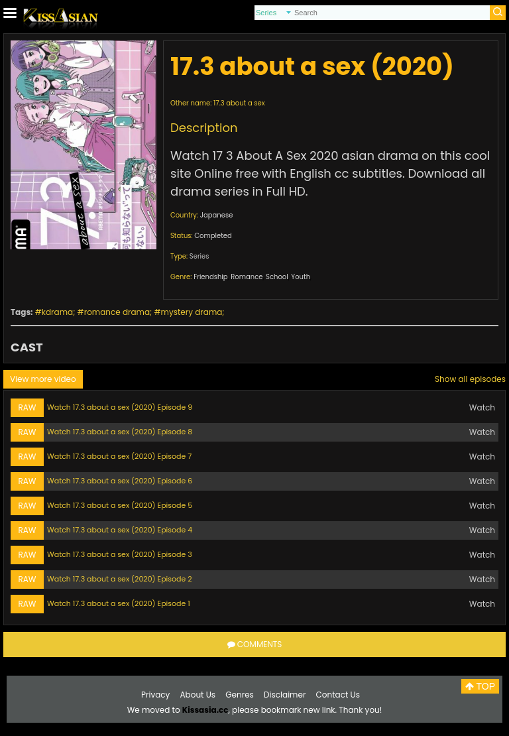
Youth (300, 277)
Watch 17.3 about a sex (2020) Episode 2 (119, 579)
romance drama (117, 312)
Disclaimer (285, 694)
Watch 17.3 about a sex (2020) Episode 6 (119, 480)
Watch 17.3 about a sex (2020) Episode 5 (119, 505)
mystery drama (192, 312)
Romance (246, 277)
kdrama (57, 312)
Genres (239, 694)
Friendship (210, 277)
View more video (43, 379)
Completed (212, 236)
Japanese (216, 215)
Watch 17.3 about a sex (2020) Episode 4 (119, 529)
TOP (480, 686)
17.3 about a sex (239, 103)
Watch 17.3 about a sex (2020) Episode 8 (119, 431)
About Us (198, 694)
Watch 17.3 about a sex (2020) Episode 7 (119, 456)
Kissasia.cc (205, 709)
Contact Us (338, 694)
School (277, 277)
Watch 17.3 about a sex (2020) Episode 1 (118, 603)
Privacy (155, 694)
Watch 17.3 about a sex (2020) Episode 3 (119, 554)
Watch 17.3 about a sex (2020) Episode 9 (119, 407)
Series (199, 256)
